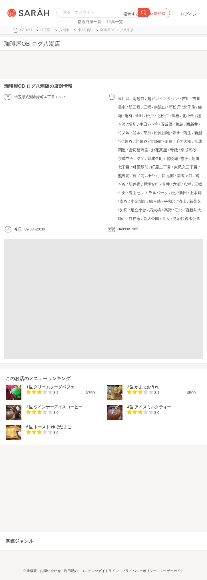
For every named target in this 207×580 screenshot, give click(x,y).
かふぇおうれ (146, 387)
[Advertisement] (103, 66)
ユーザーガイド (172, 571)
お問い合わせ (50, 571)
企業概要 (30, 571)
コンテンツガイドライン (100, 571)
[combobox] (99, 12)
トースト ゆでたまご (52, 427)
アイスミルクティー (152, 407)
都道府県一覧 (89, 21)
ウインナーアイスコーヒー (58, 407)
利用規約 (71, 571)
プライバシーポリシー (139, 571)
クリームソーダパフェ (54, 387)
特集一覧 (115, 21)
